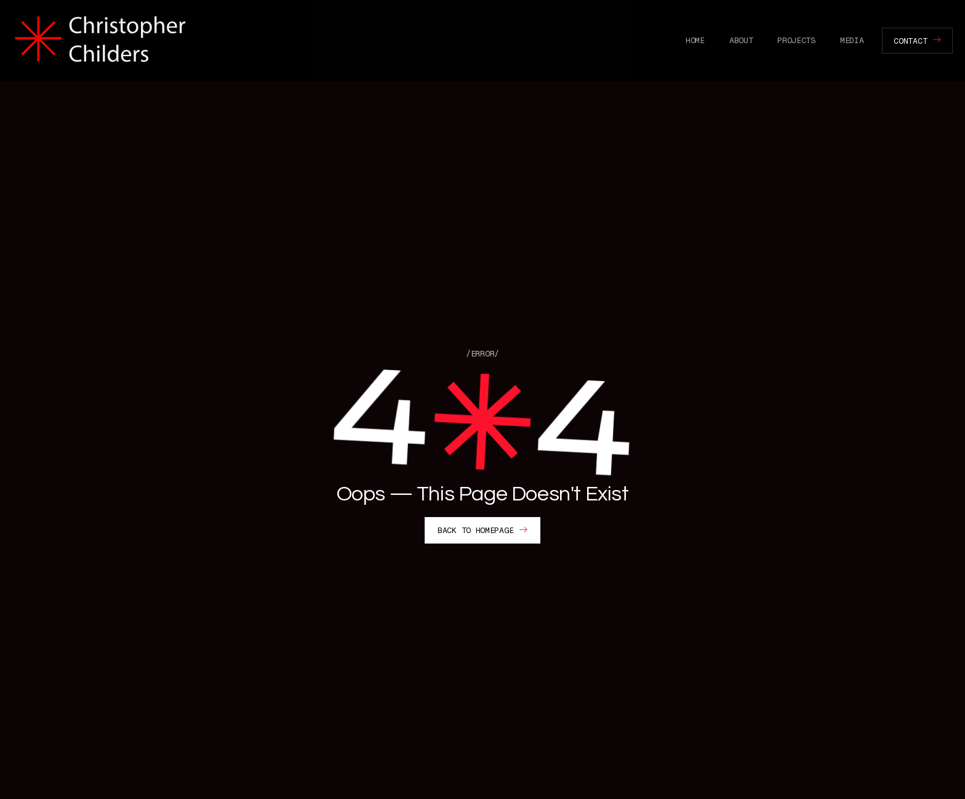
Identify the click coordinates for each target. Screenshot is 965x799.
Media (852, 40)
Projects (796, 40)
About (741, 40)
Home (695, 40)
